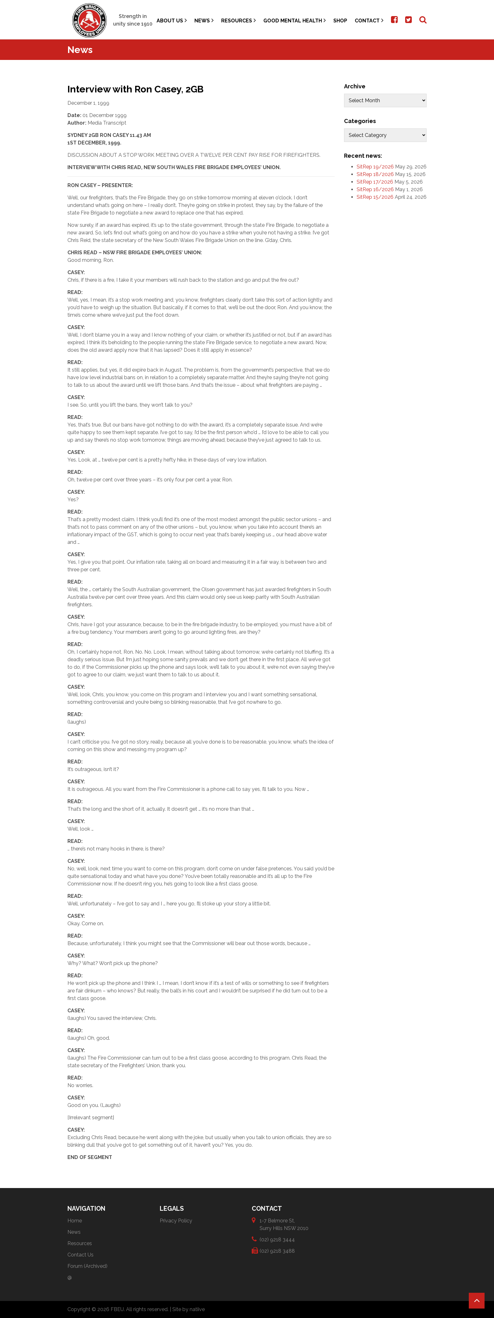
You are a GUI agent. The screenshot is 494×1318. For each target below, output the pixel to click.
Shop (340, 21)
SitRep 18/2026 (375, 174)
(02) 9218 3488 (277, 1250)
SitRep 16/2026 (375, 189)
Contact (369, 20)
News (204, 20)
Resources (238, 20)
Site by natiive (188, 1309)
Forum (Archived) (87, 1266)
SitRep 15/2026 (375, 197)
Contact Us (80, 1255)
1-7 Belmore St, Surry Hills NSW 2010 (284, 1224)
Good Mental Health (294, 20)
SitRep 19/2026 (375, 167)
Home (74, 1221)
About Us (172, 20)
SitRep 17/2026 (375, 182)
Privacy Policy (176, 1221)
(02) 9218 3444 (277, 1239)
